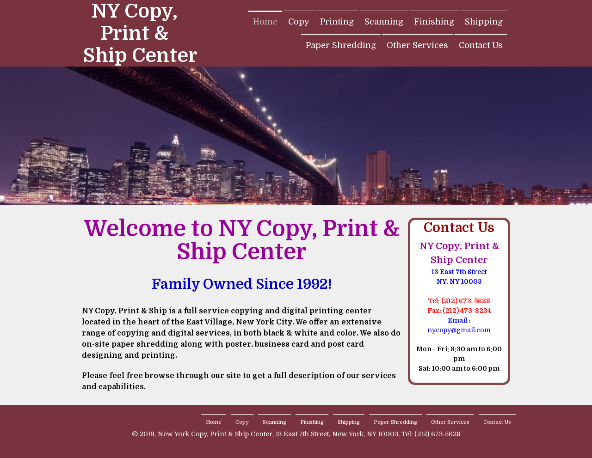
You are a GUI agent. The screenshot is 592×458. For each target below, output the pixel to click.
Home (265, 21)
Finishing (434, 21)
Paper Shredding (341, 45)
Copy (298, 21)
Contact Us (481, 45)
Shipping (484, 21)
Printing (337, 21)
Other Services (417, 45)
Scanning (383, 21)
